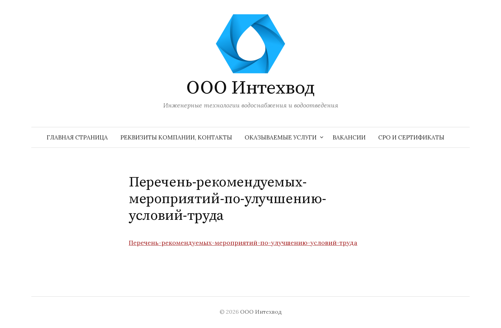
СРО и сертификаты (411, 137)
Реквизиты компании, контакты (176, 137)
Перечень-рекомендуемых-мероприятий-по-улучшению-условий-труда (243, 243)
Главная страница (77, 137)
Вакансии (349, 137)
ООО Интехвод (250, 88)
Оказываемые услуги (281, 137)
